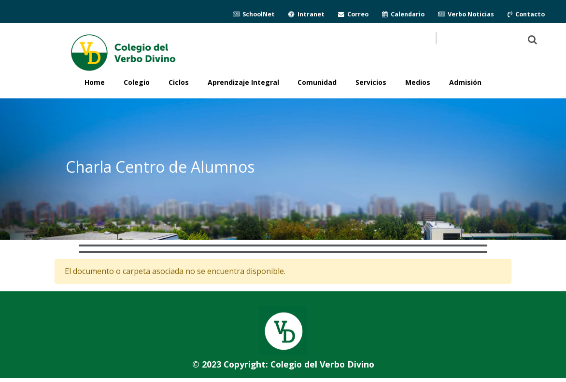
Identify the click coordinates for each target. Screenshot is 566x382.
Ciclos (179, 82)
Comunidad (317, 82)
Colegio (137, 82)
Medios (417, 82)
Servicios (370, 82)
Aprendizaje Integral (243, 82)
